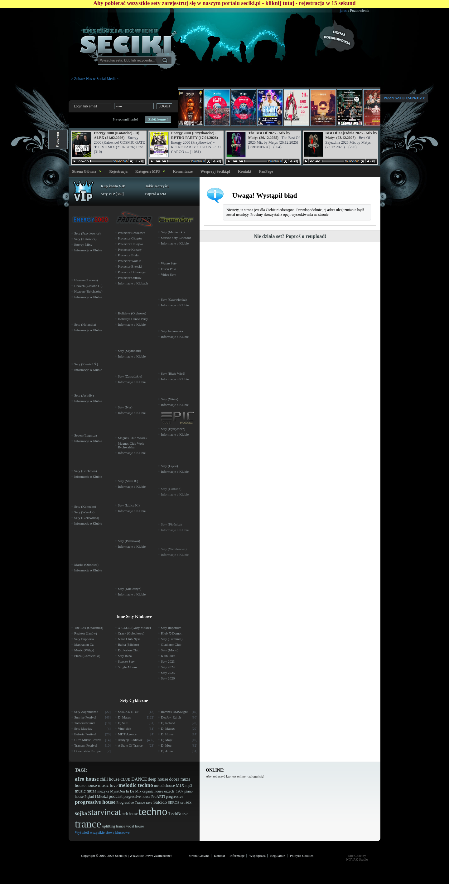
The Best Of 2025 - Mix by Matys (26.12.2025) (269, 135)
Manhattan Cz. (84, 644)
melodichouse (164, 785)
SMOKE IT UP (136, 712)
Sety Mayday (92, 728)
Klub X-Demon (171, 633)
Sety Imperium (171, 628)
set (183, 802)
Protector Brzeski (130, 266)
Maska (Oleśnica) (86, 564)
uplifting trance (113, 826)
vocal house (135, 826)
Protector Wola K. (130, 261)
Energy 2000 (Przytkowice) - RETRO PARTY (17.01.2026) (194, 135)
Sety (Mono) (169, 650)
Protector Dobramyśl (132, 272)
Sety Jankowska (172, 331)
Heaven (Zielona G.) (88, 286)
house (80, 785)
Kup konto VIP (113, 186)
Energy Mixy (83, 244)
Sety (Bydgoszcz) (173, 429)
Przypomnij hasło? (125, 119)
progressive (174, 796)
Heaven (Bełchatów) (88, 291)
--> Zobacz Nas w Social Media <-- (95, 79)
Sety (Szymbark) (129, 351)
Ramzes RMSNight (179, 712)
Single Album (127, 667)
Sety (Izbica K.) (129, 505)
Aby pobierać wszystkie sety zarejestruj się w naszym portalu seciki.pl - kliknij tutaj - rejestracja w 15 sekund (224, 3)
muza (91, 790)
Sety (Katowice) (85, 239)
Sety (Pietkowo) (129, 541)
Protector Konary (130, 249)
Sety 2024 (168, 667)
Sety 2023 (168, 661)
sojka (81, 813)
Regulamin (277, 855)
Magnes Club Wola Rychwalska (131, 445)
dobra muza (179, 779)
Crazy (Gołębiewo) (131, 633)
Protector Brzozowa (131, 233)
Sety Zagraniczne (92, 712)
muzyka (103, 791)
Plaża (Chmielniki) (87, 656)
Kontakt (244, 171)
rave (149, 802)
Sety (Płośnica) (171, 524)
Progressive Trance (130, 802)
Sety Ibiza (125, 656)
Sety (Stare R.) (128, 481)
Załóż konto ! (158, 119)
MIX (180, 785)
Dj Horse (179, 734)
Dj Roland (179, 723)
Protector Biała (128, 255)
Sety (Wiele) (169, 399)
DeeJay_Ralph (179, 717)
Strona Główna (83, 171)
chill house (109, 779)
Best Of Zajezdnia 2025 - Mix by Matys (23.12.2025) (351, 135)
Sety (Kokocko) (85, 506)
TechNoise (178, 813)
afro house (87, 779)
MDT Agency (136, 734)
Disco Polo (168, 269)
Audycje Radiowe (136, 740)
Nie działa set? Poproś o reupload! (290, 236)
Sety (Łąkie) (169, 466)
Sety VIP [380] (112, 194)
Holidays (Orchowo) (132, 313)
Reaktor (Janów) (85, 633)
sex (188, 802)
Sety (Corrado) (171, 489)
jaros (353, 10)
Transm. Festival (92, 745)
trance (88, 824)
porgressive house (136, 796)
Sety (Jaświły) (84, 395)
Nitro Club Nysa (129, 639)
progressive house (95, 802)
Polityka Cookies (301, 855)
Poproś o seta (155, 194)
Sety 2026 (168, 678)
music (80, 790)
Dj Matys (136, 717)
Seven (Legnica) (85, 435)
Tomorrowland (92, 723)
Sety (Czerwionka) (174, 299)
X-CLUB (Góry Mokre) (134, 628)
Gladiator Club (171, 644)
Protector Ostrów (129, 277)
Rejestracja (118, 171)
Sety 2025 (168, 672)
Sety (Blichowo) (85, 471)
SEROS (173, 802)
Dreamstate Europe (92, 751)
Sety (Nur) (125, 407)
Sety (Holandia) (85, 324)
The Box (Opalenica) (88, 628)
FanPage (266, 171)
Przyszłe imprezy (404, 98)
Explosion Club (128, 650)
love (114, 785)
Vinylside (136, 728)
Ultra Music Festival (92, 740)
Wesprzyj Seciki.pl (215, 171)
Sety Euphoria (84, 639)
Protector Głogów (130, 238)
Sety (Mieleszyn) (129, 588)
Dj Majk (179, 740)
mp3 (189, 785)
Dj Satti (136, 723)
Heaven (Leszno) (86, 280)
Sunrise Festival (92, 717)
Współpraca (257, 855)
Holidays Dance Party (133, 319)
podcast (116, 796)
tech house (130, 814)
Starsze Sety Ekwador (176, 238)
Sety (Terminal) (171, 639)
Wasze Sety (169, 263)
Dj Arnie (179, 751)
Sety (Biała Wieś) (173, 373)
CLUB (125, 779)
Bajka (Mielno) (128, 644)
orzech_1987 (173, 791)
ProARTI (158, 796)
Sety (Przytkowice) (87, 233)
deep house (158, 779)
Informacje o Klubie (88, 250)
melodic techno (135, 785)
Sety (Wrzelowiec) (173, 549)
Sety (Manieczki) (173, 232)
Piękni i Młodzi (96, 796)
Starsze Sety (126, 661)
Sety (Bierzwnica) (86, 518)
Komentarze (182, 171)
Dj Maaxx (179, 728)
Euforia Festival (92, 734)
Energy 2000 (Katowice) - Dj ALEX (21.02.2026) (116, 135)
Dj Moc (179, 745)
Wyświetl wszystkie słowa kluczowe (102, 832)
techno (152, 811)
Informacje (236, 855)
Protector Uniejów (130, 244)
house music (97, 785)
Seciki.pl (121, 855)
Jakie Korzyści (157, 186)
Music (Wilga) (84, 650)
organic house (152, 791)
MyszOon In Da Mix (125, 791)
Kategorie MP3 (147, 171)
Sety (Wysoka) (84, 512)
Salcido (160, 802)
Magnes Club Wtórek (132, 438)
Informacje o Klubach (133, 283)
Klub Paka (168, 656)
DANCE (139, 779)
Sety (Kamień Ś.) (86, 364)
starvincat (104, 812)
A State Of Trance (136, 745)
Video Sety (168, 274)
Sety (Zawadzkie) (130, 376)
